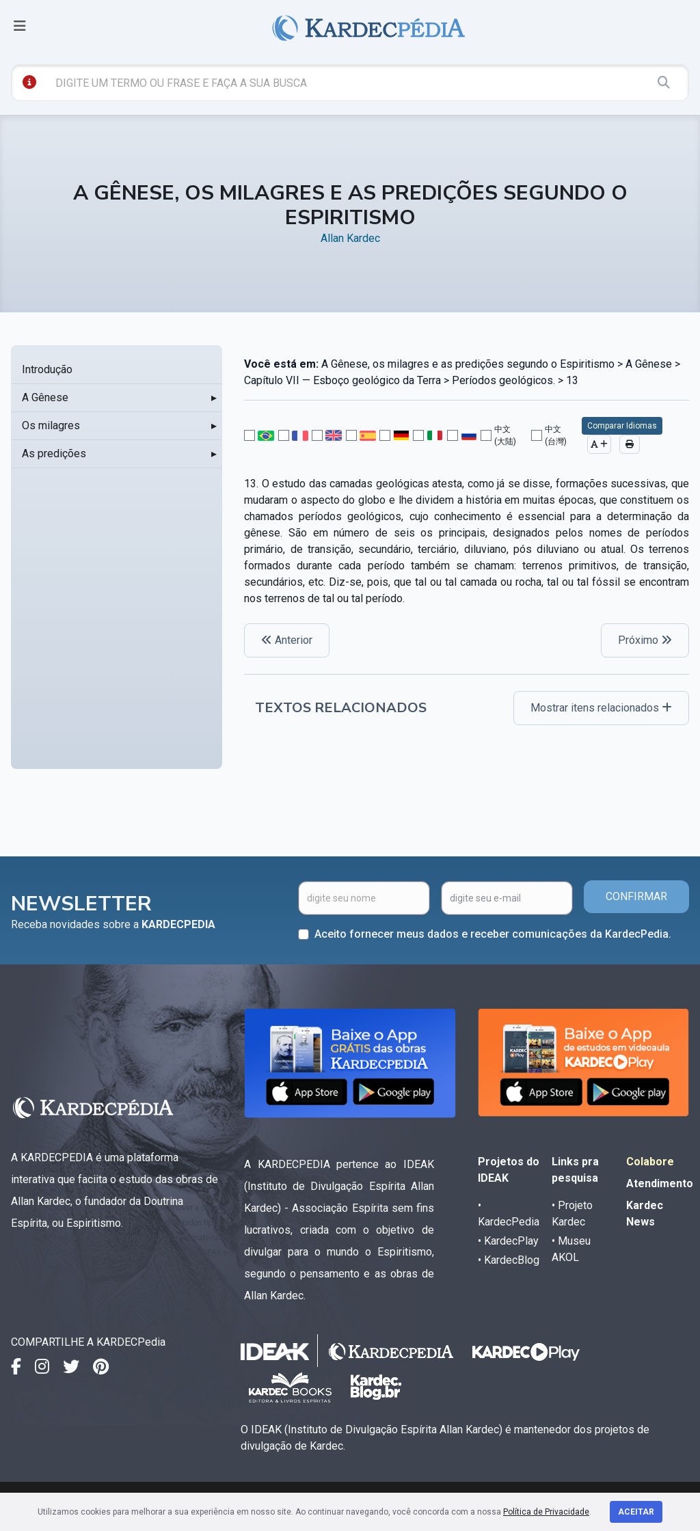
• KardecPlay (508, 1240)
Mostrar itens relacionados (601, 707)
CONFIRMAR (636, 896)
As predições (54, 453)
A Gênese (45, 397)
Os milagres (51, 425)
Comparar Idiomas (622, 426)
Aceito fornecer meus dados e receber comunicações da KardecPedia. (492, 933)
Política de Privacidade (546, 1512)
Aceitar (636, 1512)
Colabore (650, 1161)
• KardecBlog (508, 1260)
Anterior (286, 640)
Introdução (47, 369)
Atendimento (659, 1183)
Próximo (645, 640)
